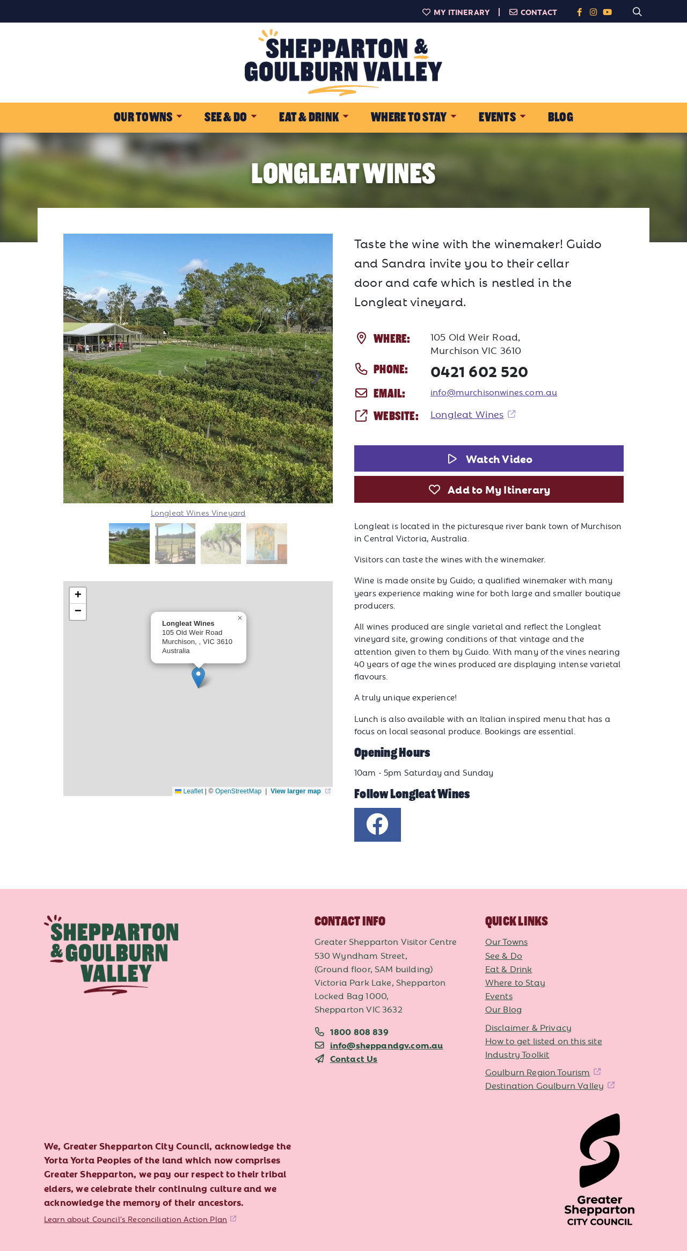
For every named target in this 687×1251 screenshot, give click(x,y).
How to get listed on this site (543, 1040)
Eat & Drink (508, 968)
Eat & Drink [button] (309, 117)
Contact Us (354, 1058)
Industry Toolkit (517, 1054)
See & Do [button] (225, 117)
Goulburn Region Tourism (537, 1072)
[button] (198, 678)
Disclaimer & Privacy (528, 1027)
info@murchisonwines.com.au (493, 391)
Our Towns (506, 941)
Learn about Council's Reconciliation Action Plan (135, 1218)
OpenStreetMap (239, 791)
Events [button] (497, 117)
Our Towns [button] (143, 117)
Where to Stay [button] (409, 117)
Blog (560, 117)
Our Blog (503, 1009)
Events (499, 995)
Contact (532, 12)
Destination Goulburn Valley (544, 1085)
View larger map (297, 791)
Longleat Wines (467, 414)
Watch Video (489, 458)
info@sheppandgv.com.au (386, 1044)
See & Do (503, 955)
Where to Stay (515, 982)
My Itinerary (455, 12)
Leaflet (189, 791)
